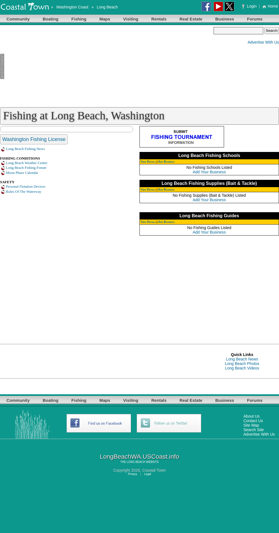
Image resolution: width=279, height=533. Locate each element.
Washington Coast (72, 7)
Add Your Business (209, 172)
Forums (255, 19)
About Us (251, 416)
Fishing (78, 19)
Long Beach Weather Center (26, 163)
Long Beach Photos (242, 363)
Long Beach (107, 7)
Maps (104, 19)
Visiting (130, 19)
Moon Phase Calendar (22, 173)
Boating (51, 19)
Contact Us (253, 420)
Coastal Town (154, 470)
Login (250, 6)
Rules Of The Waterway (23, 191)
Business (224, 19)
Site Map (251, 425)
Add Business (166, 161)
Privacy (132, 474)
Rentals (159, 19)
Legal (147, 474)
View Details (148, 161)
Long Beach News (242, 359)
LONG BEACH (136, 461)
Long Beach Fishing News (25, 149)
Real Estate (191, 19)
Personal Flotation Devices (25, 186)
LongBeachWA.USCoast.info (139, 456)
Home (270, 6)
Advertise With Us (263, 42)
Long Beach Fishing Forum (26, 167)
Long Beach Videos (242, 368)
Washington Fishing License (33, 139)
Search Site (253, 429)
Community (18, 19)
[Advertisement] (106, 66)
